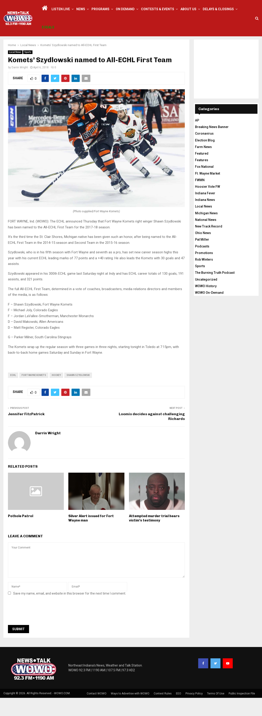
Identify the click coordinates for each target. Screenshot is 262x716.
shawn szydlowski (78, 393)
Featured (201, 171)
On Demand (125, 9)
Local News (15, 70)
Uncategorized (206, 297)
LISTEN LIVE (61, 9)
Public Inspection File (242, 711)
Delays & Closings (218, 9)
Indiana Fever (205, 211)
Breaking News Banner (212, 145)
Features (201, 178)
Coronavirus (204, 151)
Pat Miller (202, 257)
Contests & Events (157, 9)
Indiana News (205, 218)
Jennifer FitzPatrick (26, 432)
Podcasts (202, 264)
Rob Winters (204, 277)
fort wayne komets (34, 393)
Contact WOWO (96, 711)
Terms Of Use (215, 711)
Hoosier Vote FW (207, 205)
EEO (178, 711)
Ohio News (203, 251)
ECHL (13, 393)
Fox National (204, 185)
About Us (188, 9)
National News (205, 238)
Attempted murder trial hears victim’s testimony (154, 536)
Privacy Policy (194, 711)
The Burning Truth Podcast (215, 291)
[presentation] (42, 630)
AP (197, 138)
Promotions (204, 271)
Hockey (56, 393)
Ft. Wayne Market (207, 191)
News (80, 9)
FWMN (200, 198)
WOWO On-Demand (209, 311)
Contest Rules (163, 711)
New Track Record (208, 244)
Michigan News (206, 231)
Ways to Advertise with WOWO (130, 711)
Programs (100, 9)
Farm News (203, 165)
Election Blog (205, 158)
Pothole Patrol (20, 534)
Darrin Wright (20, 85)
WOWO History (206, 304)
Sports (27, 70)
